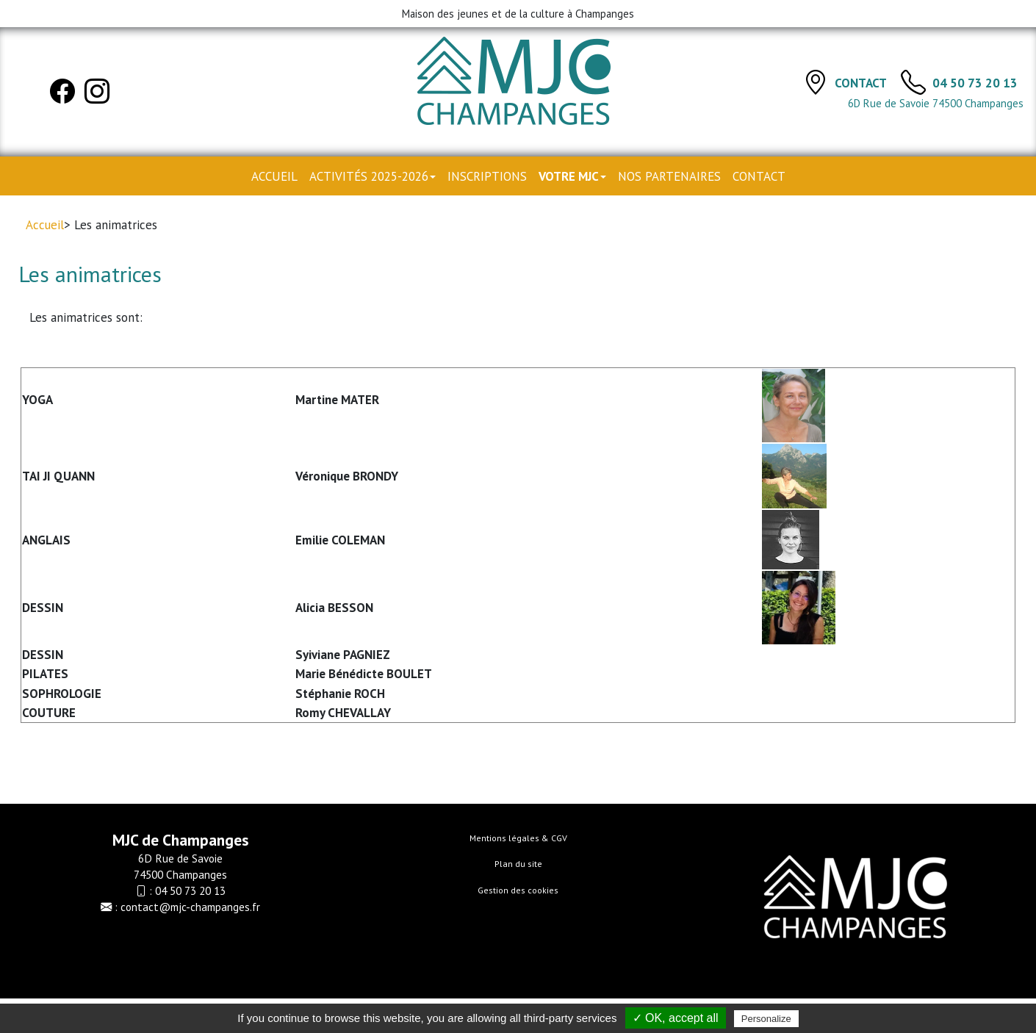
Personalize (766, 1018)
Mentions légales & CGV (518, 837)
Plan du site (518, 863)
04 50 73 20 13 (975, 83)
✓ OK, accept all (676, 1018)
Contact (862, 83)
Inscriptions (487, 176)
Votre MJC (572, 176)
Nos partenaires (669, 176)
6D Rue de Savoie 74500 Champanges (936, 103)
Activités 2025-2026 (372, 176)
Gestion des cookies (518, 890)
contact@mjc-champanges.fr (190, 906)
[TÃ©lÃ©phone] (913, 81)
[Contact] (815, 81)
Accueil (274, 176)
